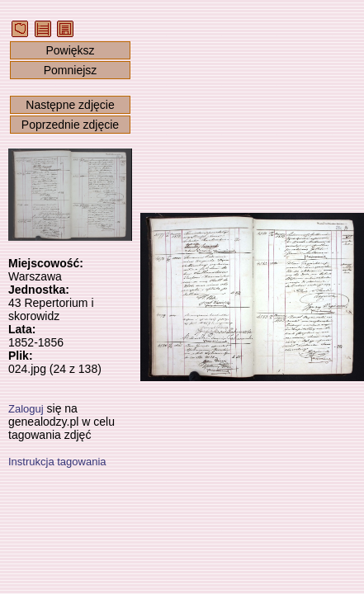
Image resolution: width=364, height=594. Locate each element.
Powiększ (69, 50)
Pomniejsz (70, 70)
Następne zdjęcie (70, 104)
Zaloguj (26, 409)
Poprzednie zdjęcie (70, 124)
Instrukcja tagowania (57, 461)
